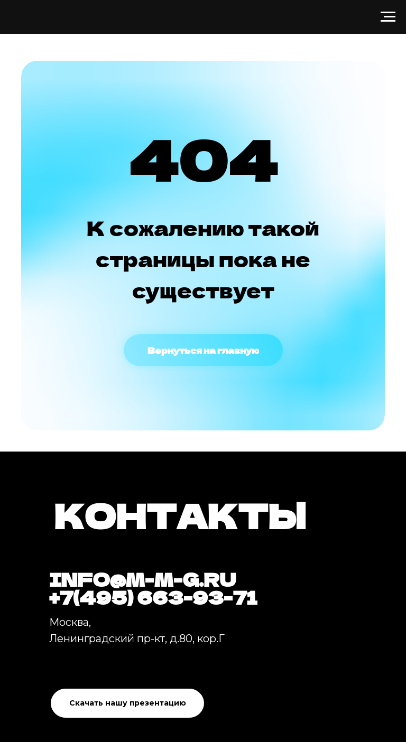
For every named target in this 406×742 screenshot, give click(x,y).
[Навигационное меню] (388, 17)
